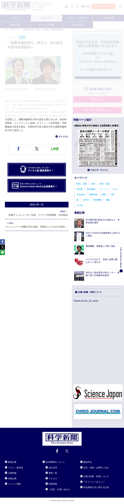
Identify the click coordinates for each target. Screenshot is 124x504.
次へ (119, 147)
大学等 (86, 200)
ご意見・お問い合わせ (59, 489)
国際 (103, 194)
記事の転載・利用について (90, 292)
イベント (103, 189)
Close (8, 458)
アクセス (53, 478)
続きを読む (64, 136)
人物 (112, 194)
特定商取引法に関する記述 (96, 487)
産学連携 (91, 189)
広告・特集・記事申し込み (96, 467)
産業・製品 (104, 184)
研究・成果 (81, 184)
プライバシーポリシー (94, 482)
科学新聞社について (55, 462)
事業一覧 (53, 473)
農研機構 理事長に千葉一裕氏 (100, 246)
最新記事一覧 (37, 204)
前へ (76, 147)
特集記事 (12, 478)
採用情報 (53, 484)
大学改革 (80, 194)
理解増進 (93, 194)
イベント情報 (14, 484)
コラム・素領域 (15, 467)
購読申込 (87, 462)
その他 (79, 205)
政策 (93, 184)
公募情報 (12, 473)
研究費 (79, 189)
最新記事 (12, 462)
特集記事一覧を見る (99, 170)
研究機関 (97, 200)
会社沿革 (53, 467)
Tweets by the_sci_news (85, 300)
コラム (115, 189)
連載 (108, 200)
